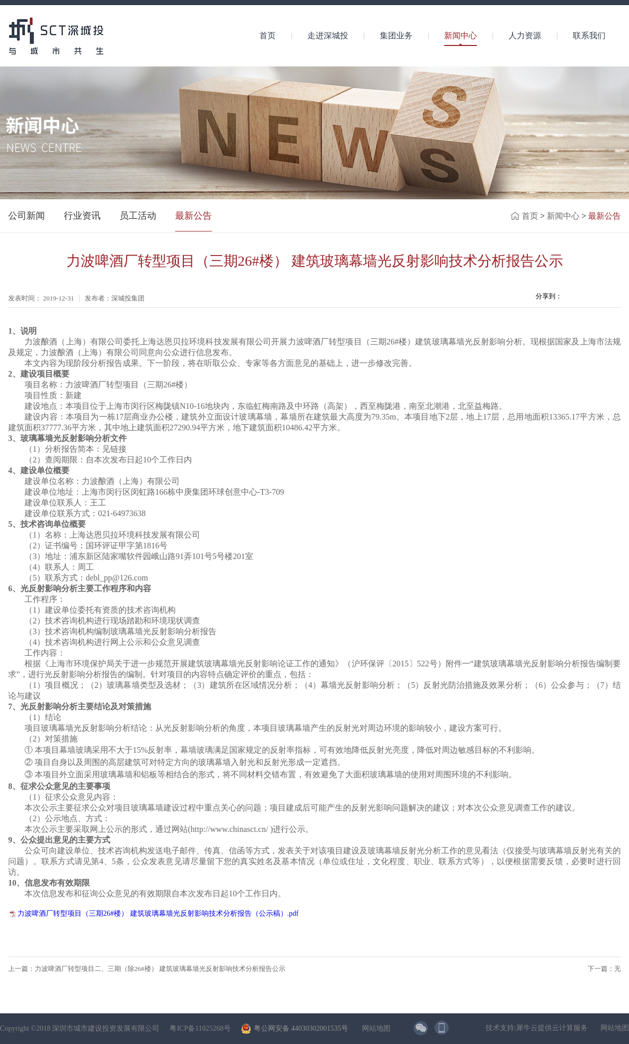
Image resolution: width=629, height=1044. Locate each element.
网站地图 (374, 1028)
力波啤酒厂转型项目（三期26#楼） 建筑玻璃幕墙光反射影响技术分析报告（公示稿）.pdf (158, 913)
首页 (267, 35)
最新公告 (604, 216)
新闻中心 (563, 216)
